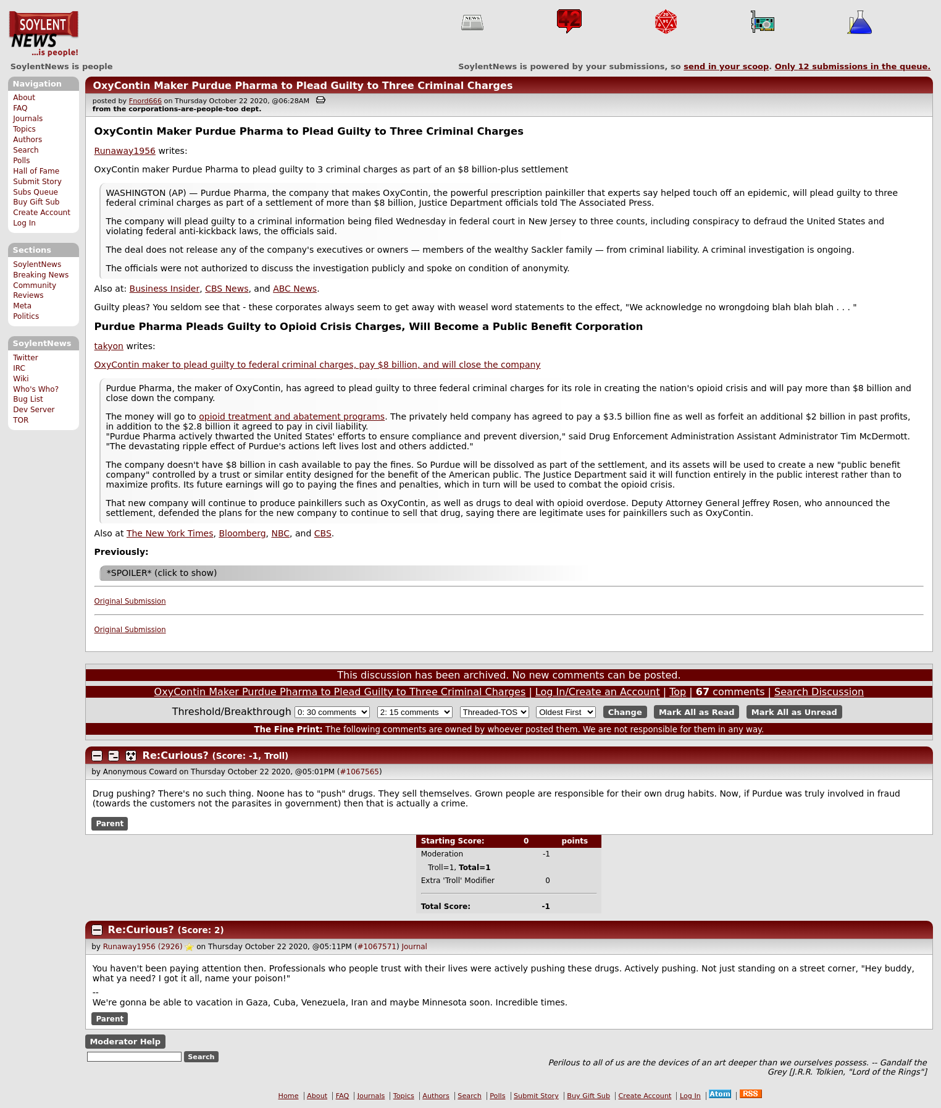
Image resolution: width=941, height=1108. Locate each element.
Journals (28, 118)
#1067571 (376, 946)
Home (288, 1096)
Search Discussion (819, 692)
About (24, 97)
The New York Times (170, 533)
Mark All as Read (697, 712)
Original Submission (130, 601)
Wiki (20, 378)
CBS (323, 533)
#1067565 (359, 772)
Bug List (28, 399)
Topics (24, 129)
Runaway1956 (125, 151)
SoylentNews (43, 34)
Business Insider (165, 289)
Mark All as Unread (794, 712)
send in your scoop (726, 66)
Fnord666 (145, 101)
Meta (22, 306)
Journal (414, 946)
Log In (24, 223)
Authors (27, 139)
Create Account (41, 212)
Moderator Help (125, 1041)
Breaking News (41, 275)
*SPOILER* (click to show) (162, 573)
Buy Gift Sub (36, 202)
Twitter (25, 357)
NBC (280, 533)
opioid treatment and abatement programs (292, 416)
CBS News (226, 289)
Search (26, 150)
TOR (20, 420)
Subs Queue (35, 192)
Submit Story (37, 181)
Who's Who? (36, 389)
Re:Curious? (177, 755)
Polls (21, 160)
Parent (109, 823)
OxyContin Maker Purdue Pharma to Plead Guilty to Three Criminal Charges (302, 85)
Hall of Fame (36, 171)
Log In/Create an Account (597, 692)
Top (677, 692)
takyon (108, 346)
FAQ (20, 108)
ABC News (295, 289)
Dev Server (33, 409)
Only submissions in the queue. (853, 66)
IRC (19, 368)
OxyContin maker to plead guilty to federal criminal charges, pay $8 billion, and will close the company (317, 365)
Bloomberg (242, 533)
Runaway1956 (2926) (143, 946)
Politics (26, 316)
